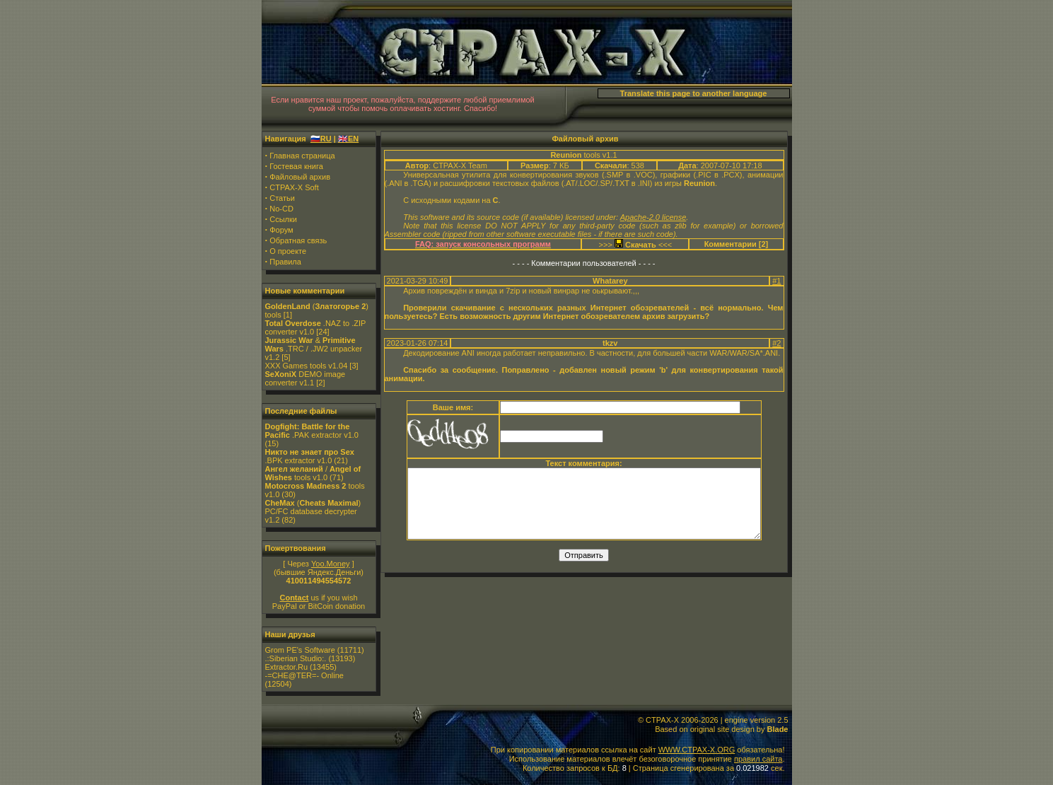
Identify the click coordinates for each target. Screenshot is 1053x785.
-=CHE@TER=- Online (304, 675)
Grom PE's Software (300, 650)
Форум (281, 230)
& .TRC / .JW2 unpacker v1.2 (314, 348)
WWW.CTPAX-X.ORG (696, 749)
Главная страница (301, 155)
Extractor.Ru (286, 667)
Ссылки (283, 219)
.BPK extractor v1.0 (309, 456)
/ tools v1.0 (313, 473)
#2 (776, 343)
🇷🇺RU (321, 138)
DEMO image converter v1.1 (305, 378)
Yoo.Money (330, 563)
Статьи (282, 198)
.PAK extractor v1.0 (312, 430)
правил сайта (758, 759)
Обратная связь (298, 240)
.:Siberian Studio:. (296, 658)
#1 (776, 281)
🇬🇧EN (348, 138)
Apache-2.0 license (653, 217)
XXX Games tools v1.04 (306, 365)
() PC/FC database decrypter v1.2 (313, 511)
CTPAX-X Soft (293, 187)
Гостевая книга (296, 166)
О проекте (287, 251)
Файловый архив (299, 177)
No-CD (281, 208)
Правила (285, 261)
